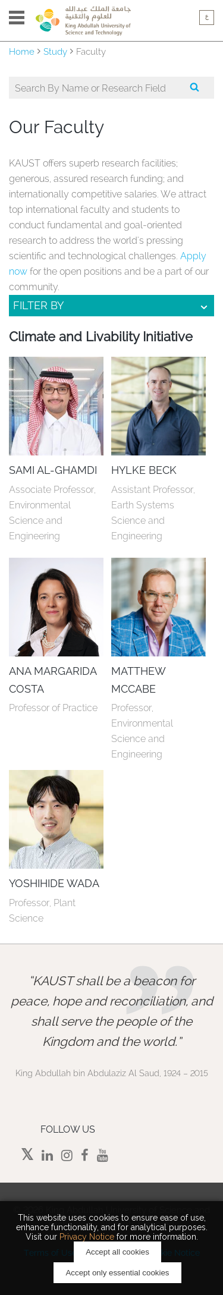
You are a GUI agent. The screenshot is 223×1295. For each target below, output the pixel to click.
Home (21, 51)
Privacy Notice (86, 1236)
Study (55, 51)
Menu (16, 17)
